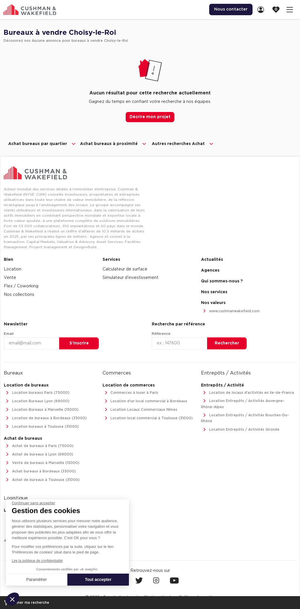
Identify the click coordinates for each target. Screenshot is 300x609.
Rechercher (227, 343)
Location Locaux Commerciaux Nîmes (140, 410)
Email (8, 333)
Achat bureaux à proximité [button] (113, 144)
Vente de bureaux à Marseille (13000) (41, 463)
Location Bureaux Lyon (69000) (36, 401)
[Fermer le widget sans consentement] (33, 503)
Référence (161, 333)
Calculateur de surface (125, 269)
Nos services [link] (214, 292)
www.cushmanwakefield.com (230, 311)
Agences (210, 270)
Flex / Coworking (21, 286)
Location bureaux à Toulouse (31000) (41, 426)
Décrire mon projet (150, 117)
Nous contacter (231, 9)
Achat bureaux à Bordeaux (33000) (40, 471)
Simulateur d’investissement (130, 278)
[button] (12, 599)
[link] (262, 9)
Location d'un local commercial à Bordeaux (145, 401)
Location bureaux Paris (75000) (36, 393)
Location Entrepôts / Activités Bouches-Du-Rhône (245, 418)
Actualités (212, 260)
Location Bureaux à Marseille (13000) (41, 410)
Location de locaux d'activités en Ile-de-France (247, 393)
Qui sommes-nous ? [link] (222, 281)
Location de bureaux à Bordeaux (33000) (45, 418)
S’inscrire (79, 343)
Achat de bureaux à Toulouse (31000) (42, 480)
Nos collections (19, 295)
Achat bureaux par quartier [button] (42, 144)
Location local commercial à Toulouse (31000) (148, 418)
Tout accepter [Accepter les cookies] (98, 579)
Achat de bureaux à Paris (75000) (39, 446)
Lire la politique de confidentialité (37, 561)
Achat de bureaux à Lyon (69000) (38, 454)
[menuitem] (231, 9)
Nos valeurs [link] (213, 303)
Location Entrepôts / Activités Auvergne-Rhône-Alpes (242, 403)
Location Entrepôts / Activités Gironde (240, 429)
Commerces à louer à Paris (130, 393)
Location (12, 269)
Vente (10, 278)
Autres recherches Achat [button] (183, 144)
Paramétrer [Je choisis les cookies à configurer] (36, 579)
